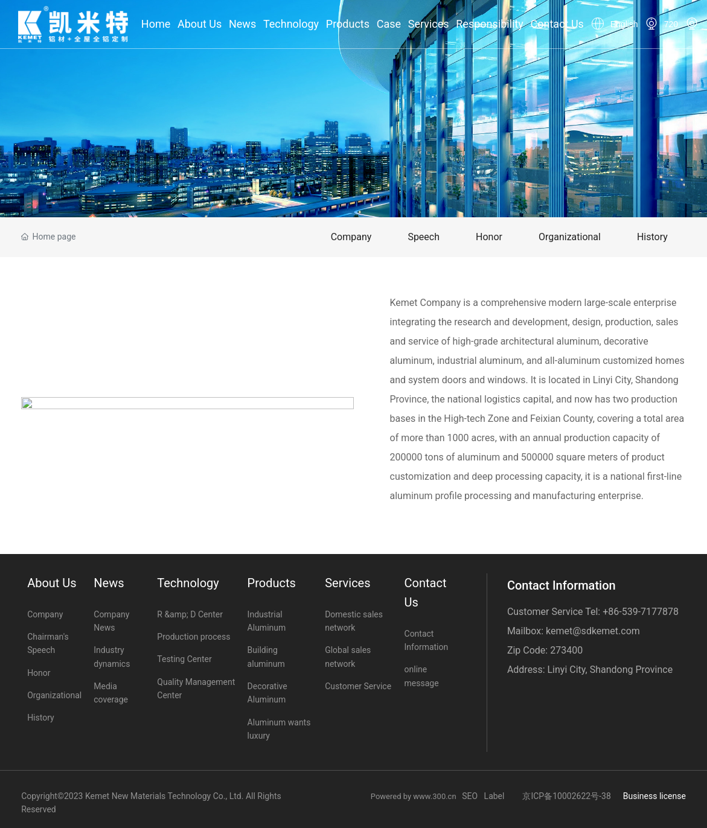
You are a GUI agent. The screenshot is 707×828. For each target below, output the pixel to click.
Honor (489, 237)
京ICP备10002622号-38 (566, 796)
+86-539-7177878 (641, 611)
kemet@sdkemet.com (593, 631)
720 (671, 24)
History (652, 237)
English (624, 24)
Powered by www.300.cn (416, 796)
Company (351, 237)
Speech (424, 237)
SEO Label (483, 796)
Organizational (570, 237)
